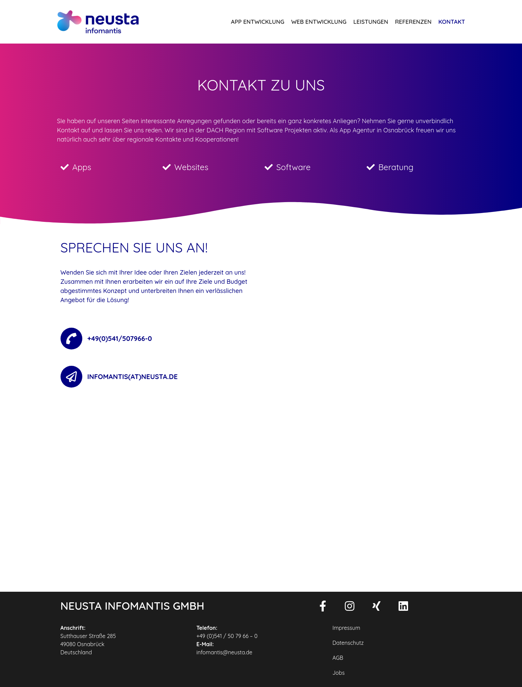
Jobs (338, 672)
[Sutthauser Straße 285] (261, 490)
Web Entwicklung (319, 21)
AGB (337, 657)
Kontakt (451, 21)
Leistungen (370, 21)
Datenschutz (348, 642)
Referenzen (413, 21)
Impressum (346, 627)
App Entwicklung (257, 21)
